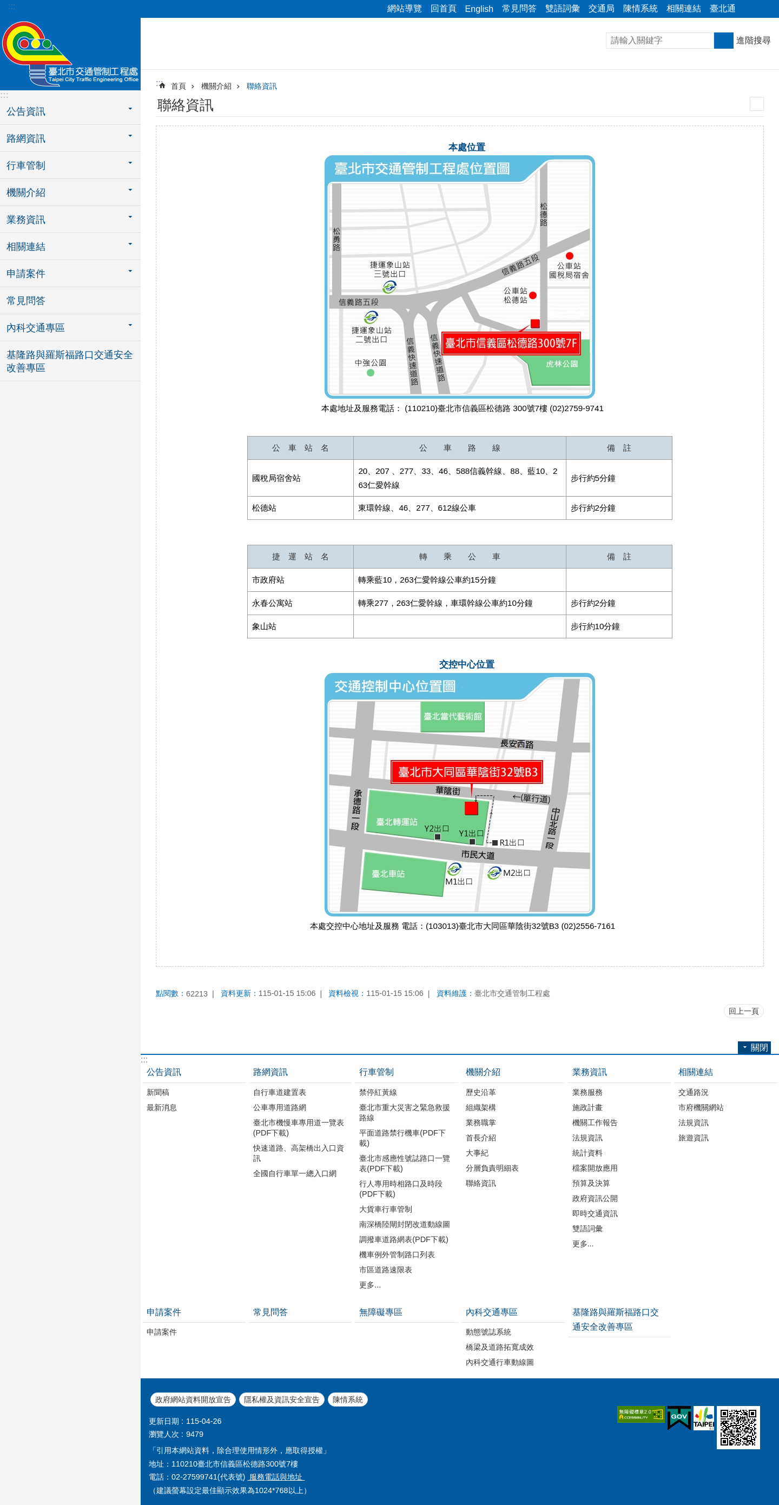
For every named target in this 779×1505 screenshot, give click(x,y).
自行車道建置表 (279, 1092)
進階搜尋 (753, 40)
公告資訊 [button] (25, 111)
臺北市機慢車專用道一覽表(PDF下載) (298, 1127)
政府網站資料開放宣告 (193, 1399)
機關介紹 (216, 86)
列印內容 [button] (757, 104)
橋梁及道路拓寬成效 (500, 1347)
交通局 (602, 8)
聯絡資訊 (262, 86)
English (479, 9)
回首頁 (444, 8)
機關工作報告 (595, 1122)
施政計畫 (587, 1107)
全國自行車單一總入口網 (294, 1173)
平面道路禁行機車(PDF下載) (402, 1137)
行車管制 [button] (25, 165)
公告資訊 (164, 1072)
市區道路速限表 (385, 1269)
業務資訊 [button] (25, 219)
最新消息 (162, 1107)
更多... (370, 1284)
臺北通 (723, 8)
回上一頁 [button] (744, 1011)
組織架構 (481, 1107)
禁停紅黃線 (378, 1092)
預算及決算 (591, 1183)
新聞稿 (158, 1092)
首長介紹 (481, 1137)
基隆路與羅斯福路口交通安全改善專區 (69, 361)
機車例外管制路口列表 (397, 1254)
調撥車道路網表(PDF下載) (403, 1239)
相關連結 (683, 8)
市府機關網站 (701, 1107)
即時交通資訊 (595, 1213)
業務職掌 (481, 1122)
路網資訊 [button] (25, 138)
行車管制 (376, 1072)
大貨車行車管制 (385, 1209)
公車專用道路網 (279, 1107)
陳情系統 (640, 8)
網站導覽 (404, 8)
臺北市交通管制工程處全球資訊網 (70, 52)
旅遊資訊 (693, 1137)
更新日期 (164, 1421)
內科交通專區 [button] (35, 327)
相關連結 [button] (25, 246)
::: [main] (159, 83)
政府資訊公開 (595, 1198)
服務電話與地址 (276, 1477)
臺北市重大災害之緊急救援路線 (404, 1112)
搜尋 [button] (724, 40)
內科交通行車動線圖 (500, 1362)
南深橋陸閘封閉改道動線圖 (404, 1224)
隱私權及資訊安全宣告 (282, 1399)
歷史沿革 (481, 1092)
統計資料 (587, 1152)
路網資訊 (270, 1072)
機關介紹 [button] (25, 192)
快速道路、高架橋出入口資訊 (298, 1153)
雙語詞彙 (562, 8)
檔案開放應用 (595, 1168)
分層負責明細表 (492, 1168)
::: (11, 6)
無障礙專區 (380, 1312)
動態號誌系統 (488, 1332)
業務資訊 (589, 1072)
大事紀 (477, 1152)
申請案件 (164, 1312)
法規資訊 (587, 1137)
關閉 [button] (749, 9)
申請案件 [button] (25, 273)
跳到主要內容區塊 (5, 5)
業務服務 (587, 1092)
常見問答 (519, 8)
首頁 (178, 86)
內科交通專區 (492, 1312)
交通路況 (693, 1092)
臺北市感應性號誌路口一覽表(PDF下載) (404, 1163)
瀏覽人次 (164, 1434)
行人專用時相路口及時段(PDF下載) (401, 1188)
